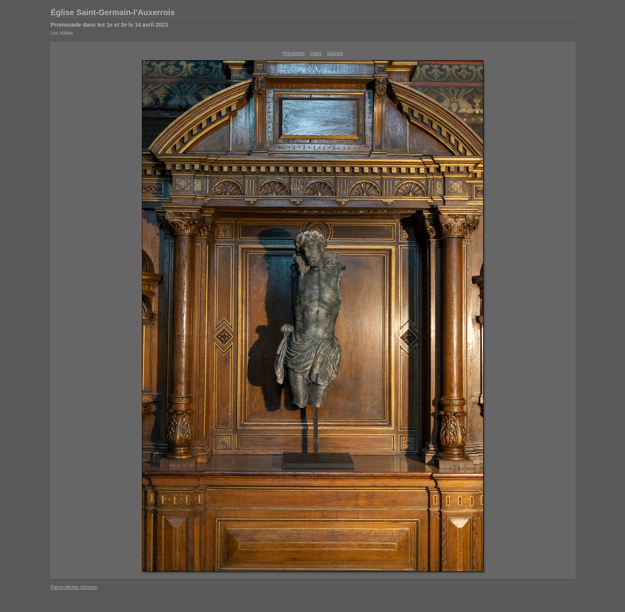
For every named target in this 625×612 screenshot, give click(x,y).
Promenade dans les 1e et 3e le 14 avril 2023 (109, 25)
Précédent (294, 53)
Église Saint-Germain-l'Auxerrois (113, 12)
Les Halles (62, 33)
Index (316, 53)
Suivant (335, 53)
